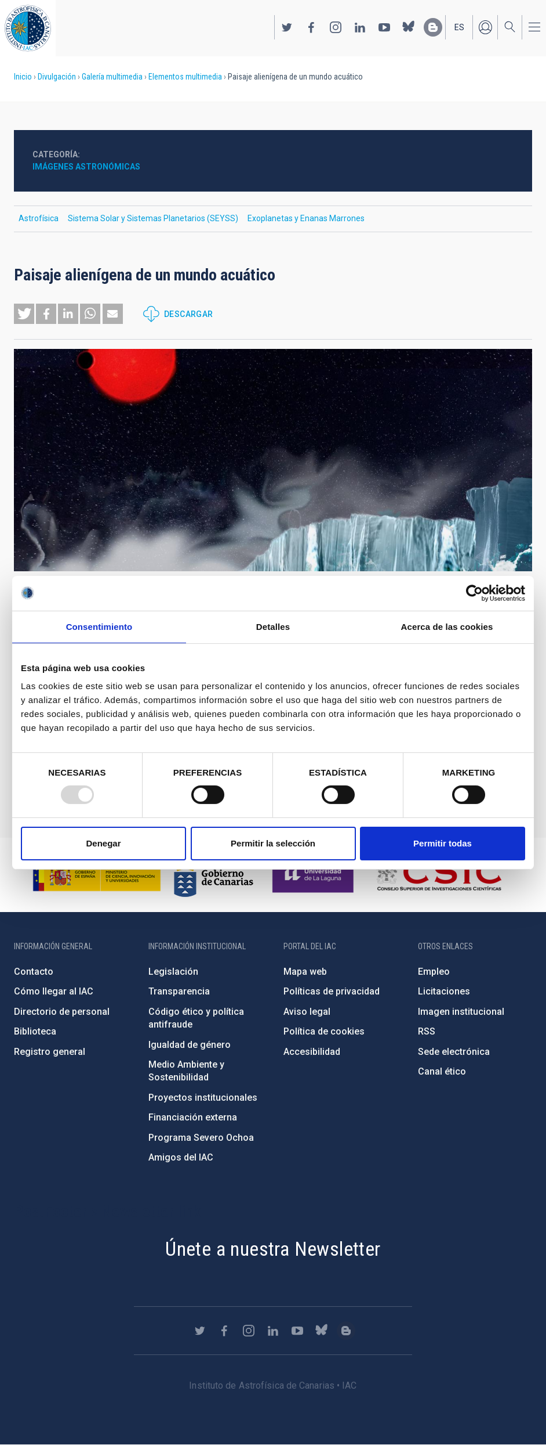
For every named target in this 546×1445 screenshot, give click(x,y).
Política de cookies (324, 1031)
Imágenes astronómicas (86, 166)
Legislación (173, 971)
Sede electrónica (454, 1051)
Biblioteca (35, 1031)
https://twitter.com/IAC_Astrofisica (287, 27)
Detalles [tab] (273, 626)
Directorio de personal (62, 1011)
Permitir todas (442, 843)
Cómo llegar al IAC (53, 991)
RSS (426, 1031)
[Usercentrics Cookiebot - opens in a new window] (474, 592)
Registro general (49, 1051)
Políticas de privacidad (331, 991)
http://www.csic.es (438, 875)
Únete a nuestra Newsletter (272, 1248)
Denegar (103, 843)
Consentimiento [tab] (99, 626)
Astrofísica (39, 218)
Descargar (188, 314)
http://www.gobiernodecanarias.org (213, 875)
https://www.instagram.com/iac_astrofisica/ (335, 27)
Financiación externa (192, 1117)
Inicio (23, 76)
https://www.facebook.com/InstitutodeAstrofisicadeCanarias (311, 27)
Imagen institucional (461, 1011)
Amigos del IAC (180, 1157)
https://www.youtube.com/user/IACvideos (384, 27)
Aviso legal (306, 1011)
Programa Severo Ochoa (201, 1137)
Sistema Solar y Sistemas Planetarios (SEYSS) (153, 218)
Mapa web (305, 971)
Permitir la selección (273, 843)
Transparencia (179, 991)
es (459, 27)
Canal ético (442, 1071)
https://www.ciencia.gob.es (96, 875)
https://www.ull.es (314, 875)
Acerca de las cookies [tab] (447, 626)
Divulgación (57, 76)
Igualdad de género (189, 1044)
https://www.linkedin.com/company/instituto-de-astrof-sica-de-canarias (360, 27)
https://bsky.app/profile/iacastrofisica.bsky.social (408, 27)
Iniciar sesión (485, 27)
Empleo (434, 971)
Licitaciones (444, 991)
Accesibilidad (311, 1051)
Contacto (33, 971)
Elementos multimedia (185, 76)
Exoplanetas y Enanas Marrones (306, 218)
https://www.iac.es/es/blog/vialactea (433, 27)
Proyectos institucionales (202, 1097)
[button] (24, 314)
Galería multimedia (112, 76)
